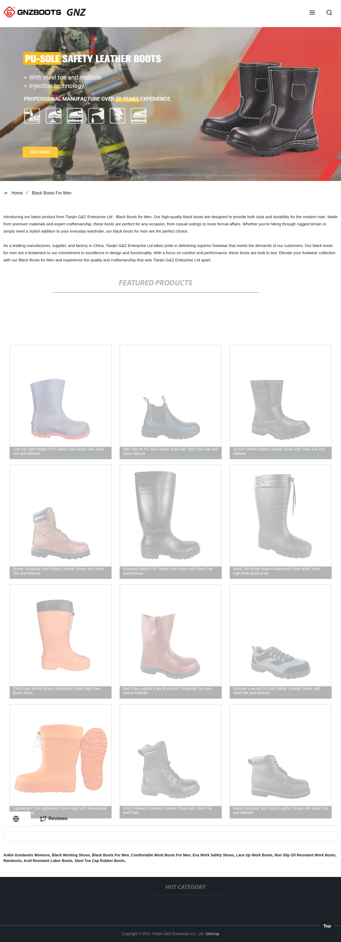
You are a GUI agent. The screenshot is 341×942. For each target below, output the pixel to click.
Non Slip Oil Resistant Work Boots (305, 855)
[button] (312, 13)
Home (17, 193)
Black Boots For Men (52, 193)
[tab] (17, 819)
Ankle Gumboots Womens (26, 855)
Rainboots (12, 861)
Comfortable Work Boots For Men (160, 855)
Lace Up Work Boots (254, 855)
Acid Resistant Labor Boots (48, 861)
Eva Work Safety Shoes (213, 855)
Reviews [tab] (54, 819)
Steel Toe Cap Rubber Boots (100, 861)
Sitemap (212, 934)
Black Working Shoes (71, 855)
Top (327, 925)
